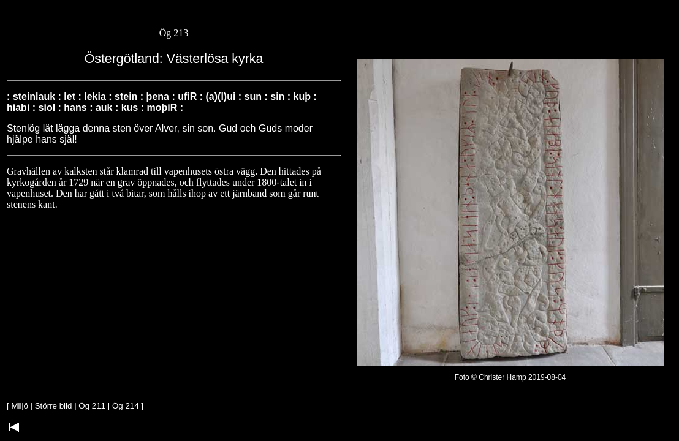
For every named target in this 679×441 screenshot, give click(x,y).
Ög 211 (91, 405)
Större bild (53, 405)
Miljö (19, 405)
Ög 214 (125, 405)
